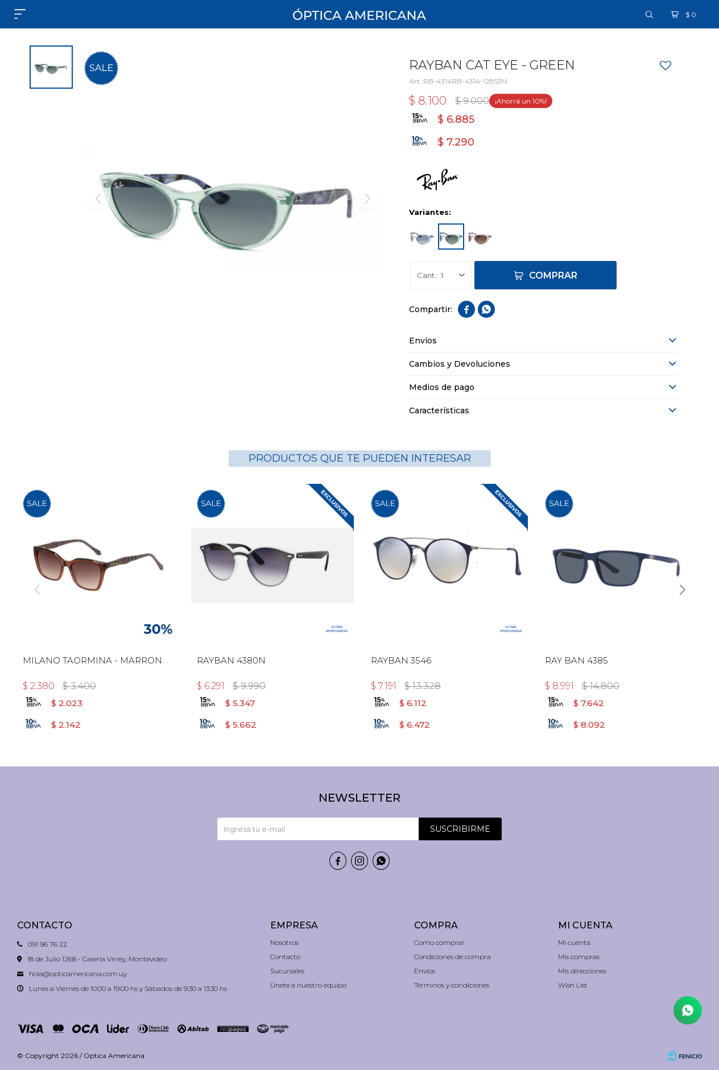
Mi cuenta (574, 942)
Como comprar (439, 942)
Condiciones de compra (452, 956)
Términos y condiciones (451, 985)
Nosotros (284, 942)
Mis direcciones (582, 971)
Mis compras (579, 956)
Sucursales (287, 971)
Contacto (285, 956)
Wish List (573, 985)
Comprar (553, 275)
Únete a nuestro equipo (308, 985)
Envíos (424, 971)
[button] (682, 589)
